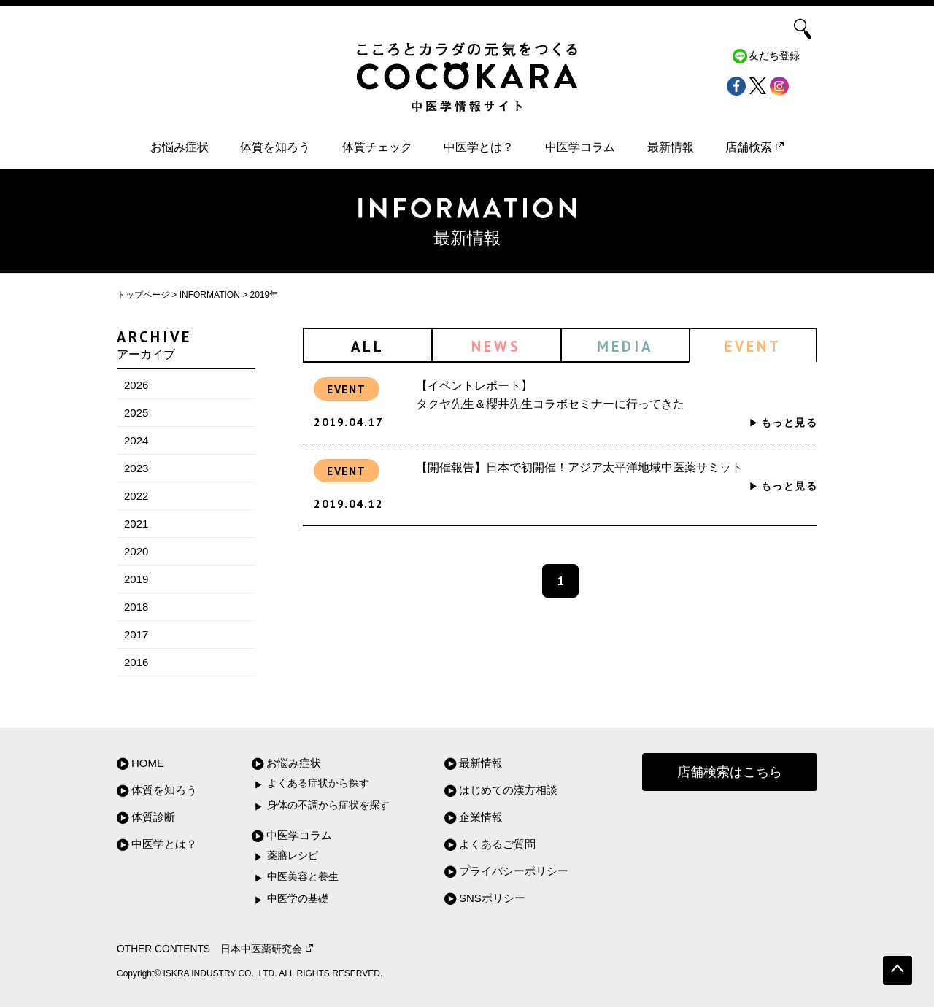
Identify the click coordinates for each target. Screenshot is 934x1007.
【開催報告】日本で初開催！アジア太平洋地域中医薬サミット (579, 467)
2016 (136, 662)
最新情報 (670, 147)
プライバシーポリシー (513, 871)
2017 (136, 634)
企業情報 (481, 817)
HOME (147, 763)
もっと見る (789, 422)
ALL (368, 346)
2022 (136, 496)
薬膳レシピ (292, 855)
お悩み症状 (179, 147)
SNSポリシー (492, 898)
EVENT (753, 346)
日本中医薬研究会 (266, 949)
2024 (136, 440)
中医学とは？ (479, 147)
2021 (136, 523)
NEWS (496, 346)
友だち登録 (774, 55)
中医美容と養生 (303, 876)
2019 (136, 579)
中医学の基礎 (297, 898)
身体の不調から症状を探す (328, 805)
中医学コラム (580, 147)
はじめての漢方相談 (508, 790)
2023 (136, 468)
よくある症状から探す (318, 783)
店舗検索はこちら (729, 772)
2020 (136, 551)
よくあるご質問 (497, 844)
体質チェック (377, 147)
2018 (136, 607)
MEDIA (625, 346)
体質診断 (153, 817)
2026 (136, 385)
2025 (136, 412)
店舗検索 (754, 147)
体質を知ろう (275, 147)
